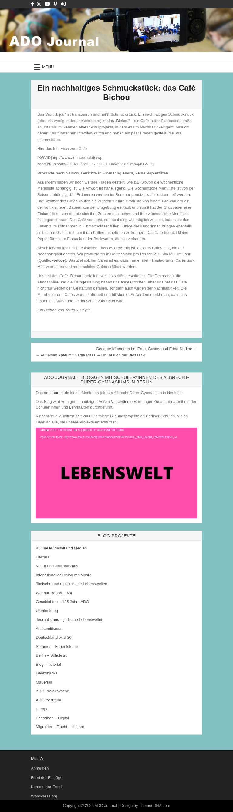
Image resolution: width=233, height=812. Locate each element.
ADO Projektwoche (52, 691)
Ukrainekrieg (47, 610)
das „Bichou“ (118, 120)
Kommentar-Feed (46, 786)
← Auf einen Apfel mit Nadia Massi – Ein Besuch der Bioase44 (90, 355)
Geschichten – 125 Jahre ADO (62, 601)
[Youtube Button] (47, 4)
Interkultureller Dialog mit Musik (63, 575)
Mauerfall (44, 682)
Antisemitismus (49, 628)
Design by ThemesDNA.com (145, 805)
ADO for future (48, 700)
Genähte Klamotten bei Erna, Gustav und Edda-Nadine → (146, 348)
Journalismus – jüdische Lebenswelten (69, 619)
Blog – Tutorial (48, 664)
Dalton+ (42, 557)
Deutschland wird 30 (54, 637)
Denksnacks (46, 673)
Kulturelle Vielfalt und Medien (61, 548)
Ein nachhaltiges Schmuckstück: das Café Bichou (116, 92)
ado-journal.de (56, 392)
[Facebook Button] (32, 4)
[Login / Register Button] (63, 4)
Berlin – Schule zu (52, 655)
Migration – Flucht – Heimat (60, 726)
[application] (116, 473)
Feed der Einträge (46, 777)
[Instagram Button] (39, 4)
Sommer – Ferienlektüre (57, 646)
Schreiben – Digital (52, 718)
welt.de (58, 260)
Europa (42, 709)
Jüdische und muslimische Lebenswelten (71, 584)
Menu (48, 67)
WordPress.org (44, 796)
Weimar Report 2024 (54, 593)
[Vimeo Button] (55, 4)
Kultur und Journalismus (57, 566)
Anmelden (40, 768)
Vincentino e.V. (124, 401)
